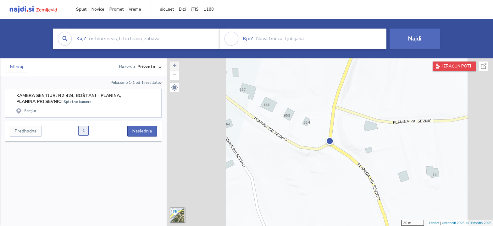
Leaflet (434, 223)
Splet (81, 9)
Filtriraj (16, 67)
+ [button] (175, 66)
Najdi (414, 38)
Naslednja (142, 131)
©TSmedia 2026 (478, 223)
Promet (116, 9)
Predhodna (25, 131)
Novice (97, 9)
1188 (209, 9)
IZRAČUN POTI (456, 66)
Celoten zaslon (483, 66)
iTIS (195, 9)
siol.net (167, 9)
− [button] (175, 75)
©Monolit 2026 (453, 223)
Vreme (135, 9)
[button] (174, 87)
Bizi (182, 9)
